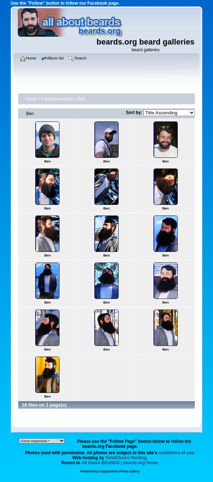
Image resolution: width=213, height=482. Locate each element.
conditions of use (176, 452)
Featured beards (57, 99)
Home (31, 99)
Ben (81, 99)
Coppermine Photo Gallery (119, 471)
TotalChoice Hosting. (126, 457)
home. (120, 462)
